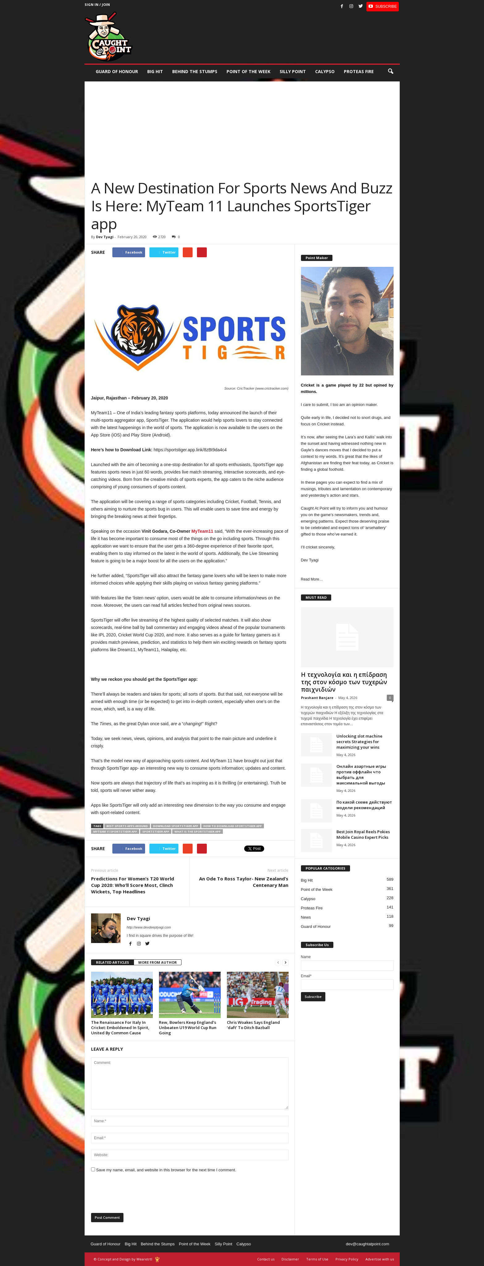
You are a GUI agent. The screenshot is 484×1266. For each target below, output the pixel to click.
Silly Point (293, 71)
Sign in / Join (97, 4)
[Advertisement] (242, 124)
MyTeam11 (202, 531)
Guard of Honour (117, 71)
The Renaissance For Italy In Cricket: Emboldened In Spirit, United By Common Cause (120, 1028)
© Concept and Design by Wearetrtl (123, 1259)
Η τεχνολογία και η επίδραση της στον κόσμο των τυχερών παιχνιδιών (344, 682)
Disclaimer (290, 1259)
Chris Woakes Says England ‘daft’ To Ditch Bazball (253, 1025)
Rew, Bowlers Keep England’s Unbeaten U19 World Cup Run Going (187, 1028)
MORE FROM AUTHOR (157, 962)
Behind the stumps (194, 71)
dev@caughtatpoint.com (367, 1244)
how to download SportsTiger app (232, 826)
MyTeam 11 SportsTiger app (115, 832)
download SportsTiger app (175, 826)
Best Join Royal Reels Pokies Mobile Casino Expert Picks (363, 834)
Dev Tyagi (105, 236)
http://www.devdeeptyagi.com (149, 927)
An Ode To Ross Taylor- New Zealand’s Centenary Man (243, 881)
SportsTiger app (155, 832)
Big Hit (155, 71)
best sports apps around (127, 826)
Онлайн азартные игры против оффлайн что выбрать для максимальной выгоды (361, 774)
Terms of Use (317, 1259)
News (306, 917)
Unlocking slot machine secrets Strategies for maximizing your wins (359, 741)
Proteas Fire (359, 71)
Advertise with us (379, 1259)
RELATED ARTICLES (112, 962)
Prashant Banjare (317, 697)
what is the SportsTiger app (197, 832)
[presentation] (138, 1195)
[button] (390, 71)
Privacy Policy (347, 1259)
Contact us (265, 1259)
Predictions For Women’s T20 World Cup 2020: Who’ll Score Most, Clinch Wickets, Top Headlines (132, 885)
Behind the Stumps (158, 1244)
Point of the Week (248, 71)
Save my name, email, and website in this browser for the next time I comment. (166, 1170)
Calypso (325, 71)
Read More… (312, 579)
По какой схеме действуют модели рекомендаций (364, 804)
